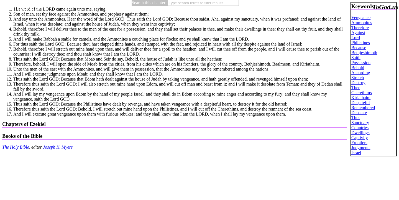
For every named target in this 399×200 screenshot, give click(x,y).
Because (358, 47)
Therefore (360, 27)
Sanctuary (360, 122)
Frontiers (359, 142)
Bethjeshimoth (364, 52)
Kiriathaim (360, 97)
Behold (357, 67)
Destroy (358, 82)
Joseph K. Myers (58, 147)
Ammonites (361, 22)
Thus (355, 117)
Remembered (363, 107)
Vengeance (360, 17)
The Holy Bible (15, 147)
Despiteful (360, 102)
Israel (356, 152)
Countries (360, 127)
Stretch (357, 77)
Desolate (359, 112)
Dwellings (360, 132)
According (360, 72)
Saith (355, 57)
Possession (360, 62)
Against (358, 32)
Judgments (360, 147)
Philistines (360, 42)
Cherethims (361, 92)
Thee (355, 87)
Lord (355, 37)
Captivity (359, 137)
